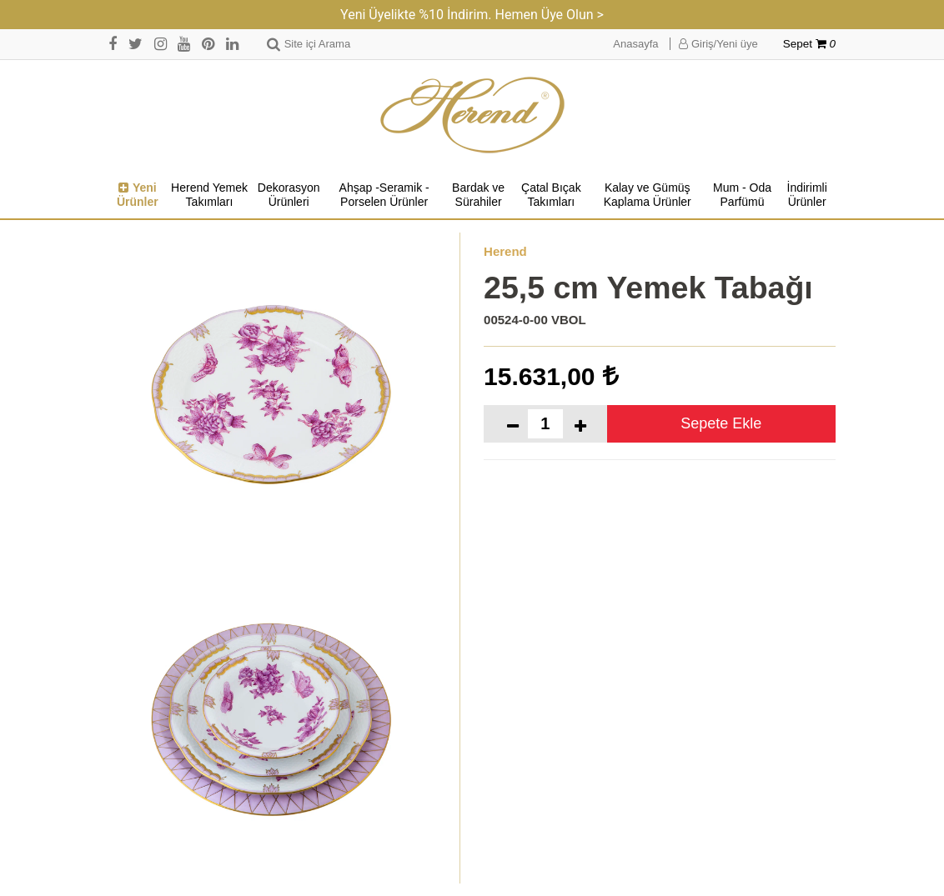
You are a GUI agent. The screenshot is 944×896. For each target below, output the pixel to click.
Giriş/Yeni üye (718, 44)
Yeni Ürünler (137, 195)
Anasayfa (635, 44)
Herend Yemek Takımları (209, 195)
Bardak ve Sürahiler (478, 195)
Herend (505, 251)
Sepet (809, 44)
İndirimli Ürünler (807, 195)
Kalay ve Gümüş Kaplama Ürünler (647, 195)
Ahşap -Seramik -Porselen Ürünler (384, 195)
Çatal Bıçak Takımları (551, 195)
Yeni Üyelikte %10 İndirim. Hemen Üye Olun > (472, 15)
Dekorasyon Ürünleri (289, 195)
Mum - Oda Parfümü (742, 195)
